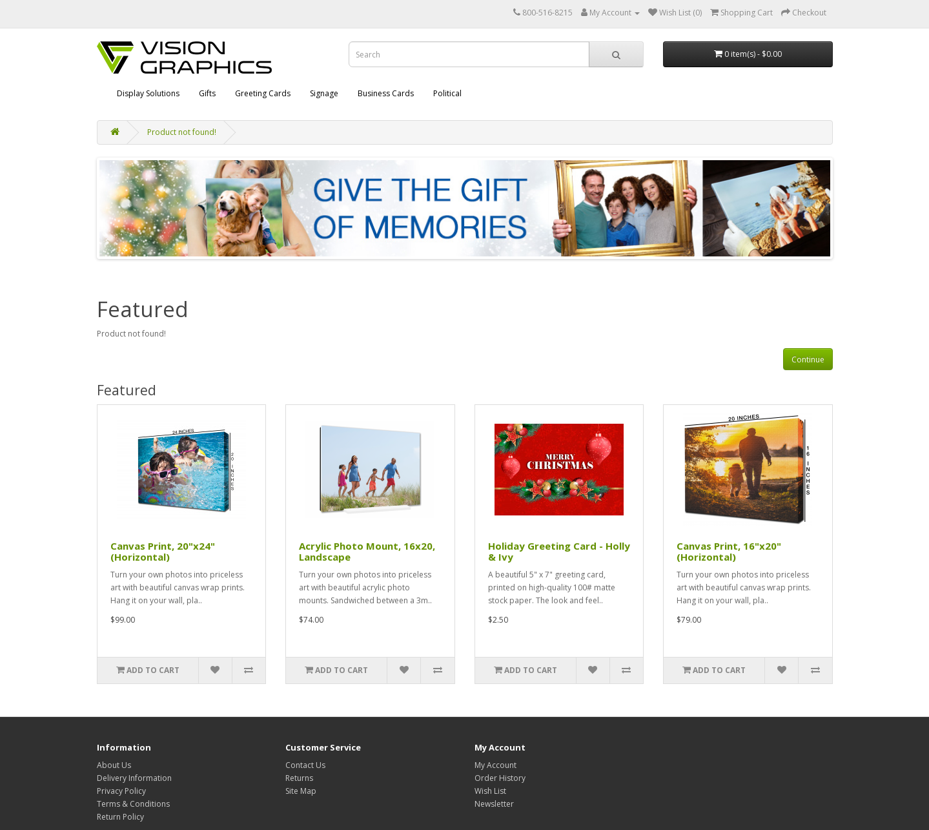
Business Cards (386, 93)
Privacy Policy (121, 790)
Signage (324, 93)
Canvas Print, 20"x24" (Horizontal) (162, 551)
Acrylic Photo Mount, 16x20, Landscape (367, 551)
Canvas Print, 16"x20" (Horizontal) (729, 551)
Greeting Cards (263, 93)
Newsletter (494, 803)
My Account (495, 765)
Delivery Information (134, 778)
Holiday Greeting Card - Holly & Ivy (559, 551)
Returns (299, 778)
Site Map (300, 790)
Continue (807, 359)
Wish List (490, 790)
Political (447, 93)
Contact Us (305, 765)
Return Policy (120, 816)
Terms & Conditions (133, 803)
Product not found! (181, 132)
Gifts (207, 93)
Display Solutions (148, 93)
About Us (114, 765)
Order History (500, 778)
